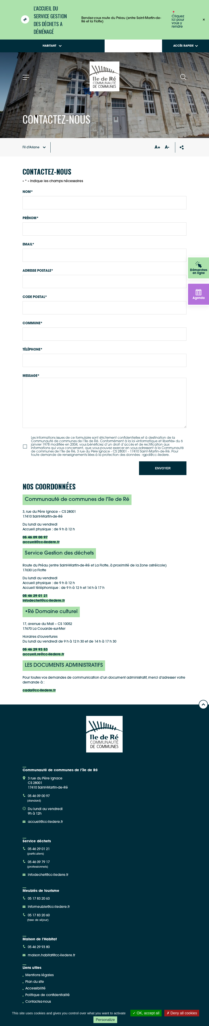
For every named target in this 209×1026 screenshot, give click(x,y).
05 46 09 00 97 (35, 537)
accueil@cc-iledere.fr (41, 542)
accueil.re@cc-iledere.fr (43, 654)
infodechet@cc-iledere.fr (44, 601)
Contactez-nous (38, 1002)
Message (31, 376)
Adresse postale (38, 271)
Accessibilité (35, 988)
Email (28, 244)
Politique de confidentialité (47, 995)
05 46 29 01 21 (35, 596)
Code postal (35, 297)
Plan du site (34, 982)
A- (167, 147)
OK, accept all (146, 1013)
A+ (157, 147)
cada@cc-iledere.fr (39, 690)
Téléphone (32, 349)
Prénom (31, 218)
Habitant (52, 46)
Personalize (105, 1020)
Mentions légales (39, 975)
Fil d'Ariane (34, 147)
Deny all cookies (182, 1013)
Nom (28, 192)
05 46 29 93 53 (35, 649)
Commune (32, 323)
